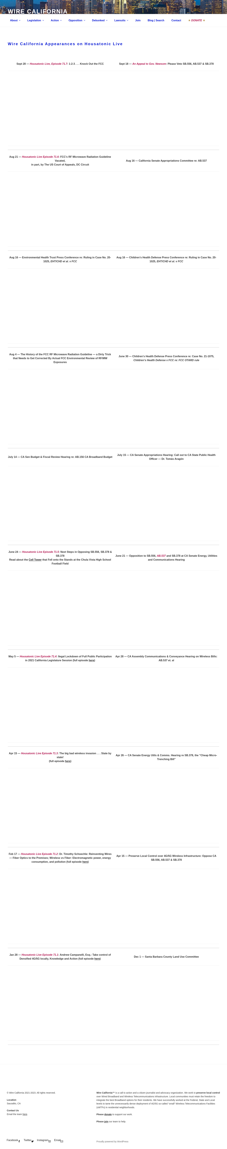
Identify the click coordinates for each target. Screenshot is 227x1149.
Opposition (77, 20)
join (106, 1121)
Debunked (100, 20)
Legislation (35, 20)
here (91, 660)
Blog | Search (156, 20)
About (15, 20)
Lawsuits (121, 20)
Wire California (38, 11)
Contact (176, 20)
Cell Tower (35, 559)
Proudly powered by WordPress (112, 1141)
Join (138, 20)
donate (108, 1114)
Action (56, 20)
